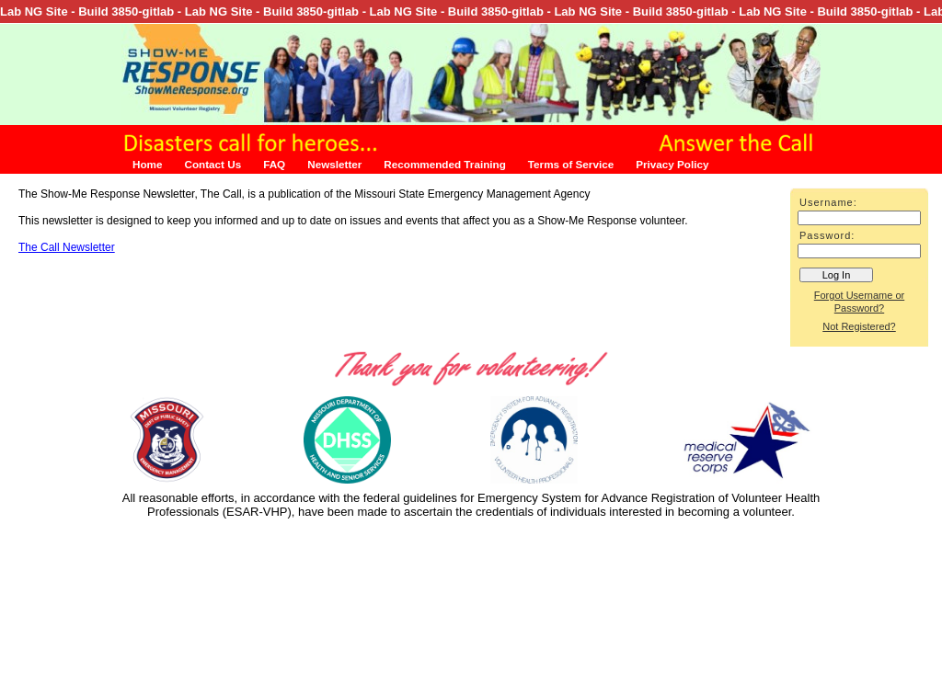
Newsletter (334, 164)
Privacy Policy (672, 164)
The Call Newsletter (66, 247)
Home (147, 164)
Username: (828, 202)
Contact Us (212, 164)
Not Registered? (859, 326)
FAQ (274, 164)
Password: (827, 235)
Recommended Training (444, 164)
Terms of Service (571, 164)
